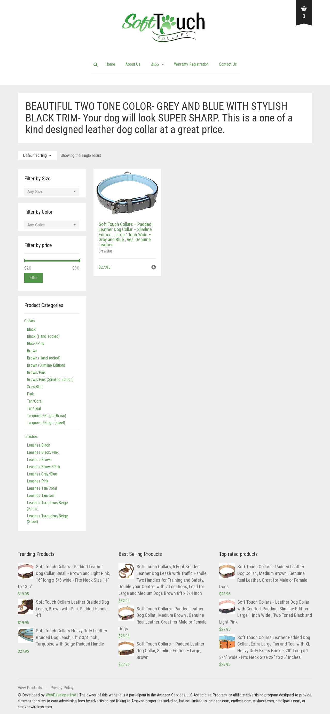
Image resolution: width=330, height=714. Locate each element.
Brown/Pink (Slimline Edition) (50, 379)
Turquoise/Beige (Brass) (46, 415)
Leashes (31, 436)
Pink (30, 393)
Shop (155, 64)
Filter (33, 277)
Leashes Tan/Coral (42, 488)
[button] (153, 268)
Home (110, 64)
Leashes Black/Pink (43, 452)
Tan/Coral (34, 401)
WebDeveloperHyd (61, 695)
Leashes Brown (39, 459)
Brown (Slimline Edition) (46, 365)
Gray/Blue (106, 251)
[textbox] (51, 192)
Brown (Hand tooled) (43, 358)
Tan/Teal (34, 408)
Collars (29, 320)
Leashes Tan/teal (40, 495)
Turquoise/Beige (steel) (46, 422)
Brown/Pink (36, 372)
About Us (132, 64)
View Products (30, 687)
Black (31, 329)
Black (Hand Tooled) (43, 336)
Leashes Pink (37, 481)
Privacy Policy (62, 687)
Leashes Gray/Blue (42, 474)
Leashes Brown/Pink (43, 466)
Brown (32, 350)
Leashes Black (38, 445)
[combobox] (51, 192)
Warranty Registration (191, 64)
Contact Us (228, 64)
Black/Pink (35, 343)
